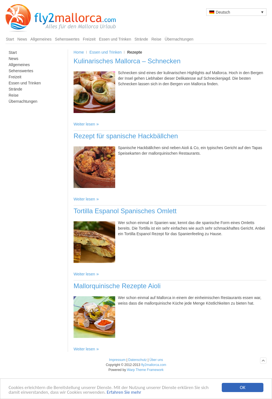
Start (10, 39)
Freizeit (89, 39)
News (22, 39)
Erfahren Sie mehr (124, 392)
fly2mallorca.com (153, 365)
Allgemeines (41, 39)
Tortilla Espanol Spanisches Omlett (125, 211)
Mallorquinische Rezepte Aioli (117, 286)
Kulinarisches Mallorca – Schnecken (127, 61)
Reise (157, 39)
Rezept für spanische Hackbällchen (126, 136)
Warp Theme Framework (145, 370)
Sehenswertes (67, 39)
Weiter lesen (84, 124)
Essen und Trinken (115, 39)
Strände (141, 39)
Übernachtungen (179, 39)
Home (79, 52)
